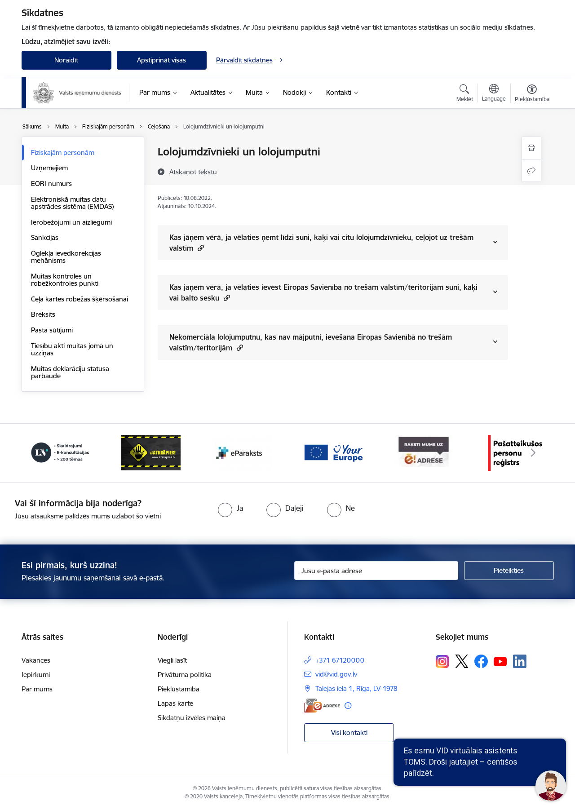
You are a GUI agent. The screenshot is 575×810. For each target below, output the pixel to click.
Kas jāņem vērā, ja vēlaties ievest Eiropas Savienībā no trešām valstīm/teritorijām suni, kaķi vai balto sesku (323, 292)
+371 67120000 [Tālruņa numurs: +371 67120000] (339, 660)
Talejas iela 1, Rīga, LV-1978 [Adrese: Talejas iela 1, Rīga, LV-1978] (356, 688)
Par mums (37, 689)
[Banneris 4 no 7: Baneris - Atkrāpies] (242, 452)
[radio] (230, 508)
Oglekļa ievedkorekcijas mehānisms (66, 257)
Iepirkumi (36, 674)
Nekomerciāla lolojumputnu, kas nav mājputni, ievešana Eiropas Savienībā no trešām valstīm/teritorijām (310, 342)
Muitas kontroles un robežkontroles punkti (64, 280)
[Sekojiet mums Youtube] (500, 660)
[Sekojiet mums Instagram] (442, 661)
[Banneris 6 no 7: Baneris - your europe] (424, 452)
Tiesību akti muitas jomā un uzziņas (72, 349)
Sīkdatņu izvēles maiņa (192, 717)
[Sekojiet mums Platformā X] (462, 661)
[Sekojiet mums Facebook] (481, 661)
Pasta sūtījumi (52, 330)
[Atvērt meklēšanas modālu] (465, 94)
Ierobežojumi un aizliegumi (71, 222)
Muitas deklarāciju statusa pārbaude (70, 372)
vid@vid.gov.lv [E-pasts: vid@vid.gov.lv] (336, 674)
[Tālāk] (533, 453)
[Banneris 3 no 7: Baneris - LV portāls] (151, 452)
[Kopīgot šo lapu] (531, 170)
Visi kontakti (349, 732)
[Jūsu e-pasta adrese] (376, 570)
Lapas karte (175, 703)
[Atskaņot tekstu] (193, 171)
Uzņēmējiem (49, 168)
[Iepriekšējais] (42, 453)
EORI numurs (51, 183)
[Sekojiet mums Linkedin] (519, 661)
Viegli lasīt (172, 660)
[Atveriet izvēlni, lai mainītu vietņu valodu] (494, 94)
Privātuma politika (185, 674)
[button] (199, 247)
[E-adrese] (322, 705)
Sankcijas (44, 237)
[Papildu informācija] (348, 705)
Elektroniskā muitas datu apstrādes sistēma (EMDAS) (72, 203)
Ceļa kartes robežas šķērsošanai (79, 299)
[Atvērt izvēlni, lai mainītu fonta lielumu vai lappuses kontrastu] (532, 94)
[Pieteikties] (509, 570)
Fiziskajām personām (62, 152)
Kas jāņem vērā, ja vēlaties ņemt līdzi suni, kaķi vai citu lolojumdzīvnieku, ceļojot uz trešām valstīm (321, 242)
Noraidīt (66, 60)
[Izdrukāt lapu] (531, 148)
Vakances (36, 660)
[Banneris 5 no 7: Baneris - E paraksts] (333, 452)
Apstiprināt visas (161, 60)
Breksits (43, 314)
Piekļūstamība (178, 689)
